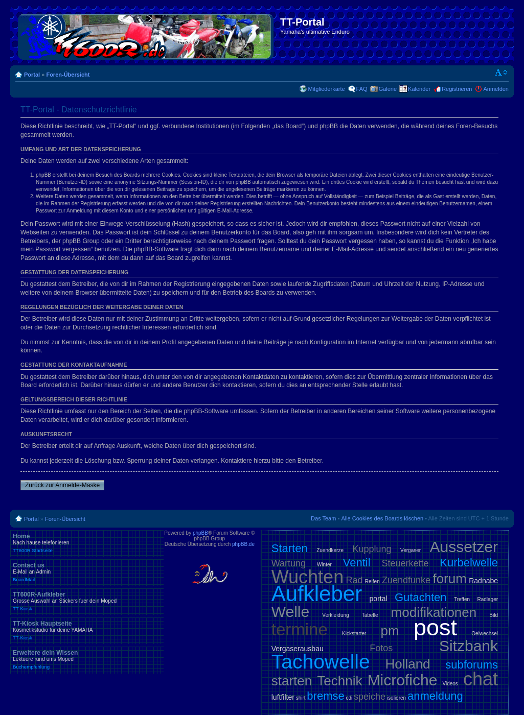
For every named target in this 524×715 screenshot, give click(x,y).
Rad (354, 580)
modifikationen (434, 612)
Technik (339, 680)
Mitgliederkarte (326, 89)
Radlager (487, 599)
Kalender (419, 89)
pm (390, 630)
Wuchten (307, 576)
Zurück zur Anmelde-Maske (62, 485)
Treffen (462, 599)
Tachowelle (320, 662)
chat (480, 679)
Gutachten (421, 597)
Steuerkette (404, 563)
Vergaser (410, 550)
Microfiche (403, 680)
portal (379, 598)
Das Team (323, 518)
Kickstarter (354, 633)
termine (299, 629)
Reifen (372, 581)
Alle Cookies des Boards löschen (382, 518)
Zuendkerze (330, 550)
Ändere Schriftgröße (501, 72)
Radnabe (483, 581)
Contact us (87, 572)
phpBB (200, 533)
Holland (407, 664)
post (435, 627)
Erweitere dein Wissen (87, 659)
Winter (324, 564)
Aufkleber (316, 594)
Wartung (288, 563)
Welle (290, 611)
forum (449, 578)
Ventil (357, 562)
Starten (289, 548)
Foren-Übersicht (67, 75)
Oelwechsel (484, 633)
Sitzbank (468, 645)
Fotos (381, 648)
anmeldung (435, 695)
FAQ (362, 89)
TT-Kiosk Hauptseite (87, 630)
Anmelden (496, 89)
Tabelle (370, 615)
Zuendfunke (406, 580)
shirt (301, 698)
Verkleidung (335, 615)
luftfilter (282, 697)
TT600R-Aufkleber (87, 601)
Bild (493, 615)
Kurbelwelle (469, 562)
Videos (450, 683)
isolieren (396, 698)
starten (291, 680)
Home (87, 543)
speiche (369, 697)
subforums (471, 664)
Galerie (388, 89)
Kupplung (372, 549)
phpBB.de (243, 544)
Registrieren (457, 89)
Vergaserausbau (297, 649)
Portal (32, 75)
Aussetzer (464, 546)
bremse (325, 695)
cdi (349, 698)
